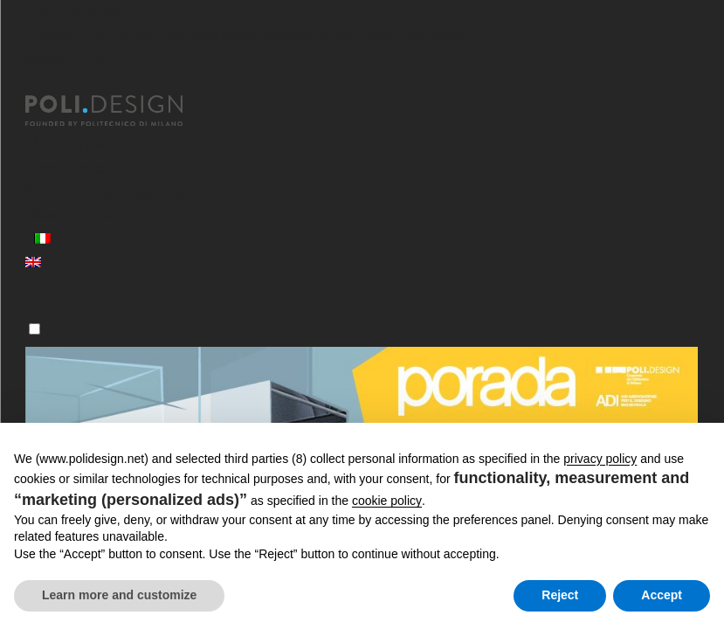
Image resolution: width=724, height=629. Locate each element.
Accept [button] (661, 595)
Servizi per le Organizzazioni (122, 191)
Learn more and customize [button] (119, 595)
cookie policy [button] (387, 501)
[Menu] (34, 329)
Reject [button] (559, 595)
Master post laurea (92, 144)
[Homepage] (119, 111)
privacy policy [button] (600, 459)
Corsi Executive (79, 167)
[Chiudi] (35, 84)
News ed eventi (79, 214)
